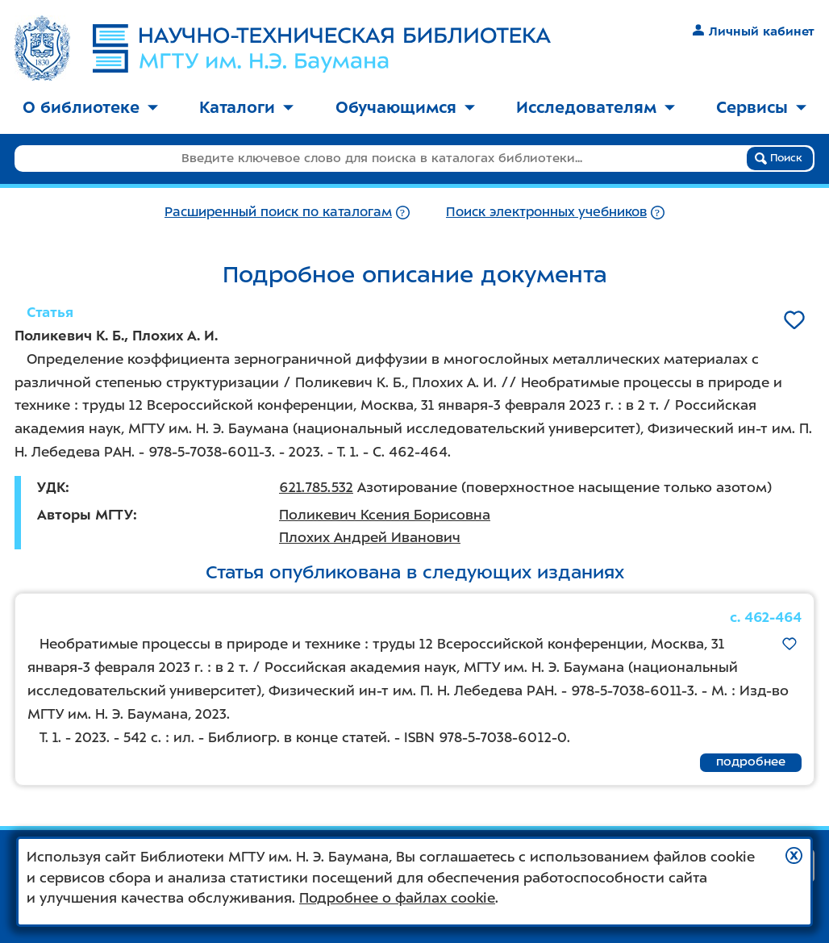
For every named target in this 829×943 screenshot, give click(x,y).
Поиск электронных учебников (546, 212)
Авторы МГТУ (85, 514)
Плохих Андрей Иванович (369, 537)
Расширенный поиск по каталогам (278, 212)
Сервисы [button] (761, 107)
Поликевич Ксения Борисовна (384, 514)
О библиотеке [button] (90, 107)
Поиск (778, 158)
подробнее (750, 761)
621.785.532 (316, 487)
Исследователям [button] (595, 107)
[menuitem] (90, 108)
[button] (793, 855)
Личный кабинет (753, 31)
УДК (51, 487)
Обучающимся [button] (405, 107)
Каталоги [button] (246, 107)
